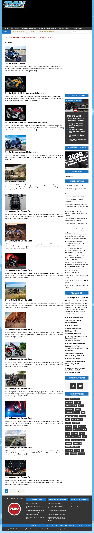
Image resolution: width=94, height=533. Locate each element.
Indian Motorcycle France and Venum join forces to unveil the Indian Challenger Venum (76, 231)
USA (67, 454)
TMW (7, 37)
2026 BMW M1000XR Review (72, 323)
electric (68, 416)
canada (80, 406)
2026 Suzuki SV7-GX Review (15, 63)
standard (75, 440)
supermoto (77, 443)
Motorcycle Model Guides (46, 28)
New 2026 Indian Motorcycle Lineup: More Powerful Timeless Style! (77, 131)
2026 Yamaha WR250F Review (73, 320)
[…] (37, 71)
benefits (68, 406)
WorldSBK (74, 454)
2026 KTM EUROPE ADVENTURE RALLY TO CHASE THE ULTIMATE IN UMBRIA (76, 213)
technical (69, 450)
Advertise (33, 525)
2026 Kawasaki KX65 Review (72, 372)
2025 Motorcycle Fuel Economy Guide (18, 270)
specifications (76, 436)
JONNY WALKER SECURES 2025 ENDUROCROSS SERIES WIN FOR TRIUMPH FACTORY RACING (75, 250)
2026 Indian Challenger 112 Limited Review (76, 356)
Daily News (14, 28)
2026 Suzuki (31, 37)
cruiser (78, 409)
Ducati (77, 412)
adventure (69, 402)
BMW (74, 406)
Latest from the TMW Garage (76, 95)
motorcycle (77, 430)
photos (81, 433)
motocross (82, 426)
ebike (83, 412)
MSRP (84, 430)
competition (69, 409)
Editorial (54, 525)
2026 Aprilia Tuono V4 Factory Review (75, 361)
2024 (77, 399)
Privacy (47, 525)
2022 (67, 399)
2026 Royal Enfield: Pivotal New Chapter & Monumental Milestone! (75, 118)
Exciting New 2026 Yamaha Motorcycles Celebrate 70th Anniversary (76, 125)
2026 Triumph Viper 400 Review (74, 186)
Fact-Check (72, 525)
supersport (69, 447)
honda (68, 423)
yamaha (81, 454)
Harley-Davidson (77, 419)
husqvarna (76, 423)
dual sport (69, 412)
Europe (75, 416)
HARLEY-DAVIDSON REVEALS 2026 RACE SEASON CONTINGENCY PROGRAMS (75, 199)
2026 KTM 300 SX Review (71, 325)
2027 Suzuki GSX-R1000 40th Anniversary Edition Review (25, 93)
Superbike (68, 443)
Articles (6, 28)
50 (18, 491)
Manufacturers (63, 28)
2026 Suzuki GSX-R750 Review (73, 328)
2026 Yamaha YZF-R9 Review (72, 358)
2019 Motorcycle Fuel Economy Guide (18, 448)
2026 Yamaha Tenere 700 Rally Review (75, 343)
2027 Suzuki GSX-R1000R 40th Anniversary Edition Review (26, 123)
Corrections (63, 525)
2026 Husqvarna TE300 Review (73, 333)
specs (84, 436)
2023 (72, 399)
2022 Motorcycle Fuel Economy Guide (18, 359)
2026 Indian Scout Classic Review (74, 353)
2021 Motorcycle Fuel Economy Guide (18, 389)
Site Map (88, 525)
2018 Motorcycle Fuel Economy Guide (18, 477)
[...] (75, 313)
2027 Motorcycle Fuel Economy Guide (18, 211)
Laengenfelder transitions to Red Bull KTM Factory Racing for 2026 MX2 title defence (76, 206)
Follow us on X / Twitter (76, 504)
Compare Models (77, 28)
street (82, 440)
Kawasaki (68, 426)
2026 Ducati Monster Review (72, 346)
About (40, 525)
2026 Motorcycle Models (18, 37)
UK (82, 450)
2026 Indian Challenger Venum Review (76, 194)
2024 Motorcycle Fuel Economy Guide (18, 300)
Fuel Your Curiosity (76, 293)
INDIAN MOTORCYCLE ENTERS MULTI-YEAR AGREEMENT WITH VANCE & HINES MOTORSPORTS (75, 258)
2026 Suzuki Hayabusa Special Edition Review (21, 152)
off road (74, 433)
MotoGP (68, 430)
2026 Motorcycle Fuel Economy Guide (18, 241)
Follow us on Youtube (76, 507)
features (82, 416)
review (68, 436)
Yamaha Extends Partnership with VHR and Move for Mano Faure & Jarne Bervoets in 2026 (76, 243)
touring (76, 450)
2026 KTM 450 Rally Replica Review (74, 317)
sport (67, 440)
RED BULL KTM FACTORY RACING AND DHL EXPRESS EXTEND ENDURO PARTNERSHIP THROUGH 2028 (76, 265)
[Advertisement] (59, 14)
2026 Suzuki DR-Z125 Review (72, 341)
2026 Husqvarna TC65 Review (72, 331)
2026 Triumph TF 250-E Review (76, 298)
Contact (80, 525)
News (67, 433)
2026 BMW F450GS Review (15, 182)
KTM (75, 426)
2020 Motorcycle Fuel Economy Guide (18, 418)
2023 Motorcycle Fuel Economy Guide (18, 329)
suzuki (77, 447)
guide (67, 419)
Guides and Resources (28, 28)
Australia (78, 402)
